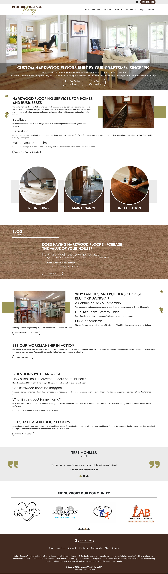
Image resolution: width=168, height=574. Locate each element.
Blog (142, 9)
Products (118, 9)
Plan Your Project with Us (73, 82)
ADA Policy (77, 570)
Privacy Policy (89, 570)
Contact (150, 9)
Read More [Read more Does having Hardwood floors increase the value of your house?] (52, 274)
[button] (81, 477)
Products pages (39, 411)
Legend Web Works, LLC (91, 567)
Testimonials (130, 9)
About (86, 9)
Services (96, 9)
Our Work (107, 9)
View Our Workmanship (95, 82)
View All (84, 456)
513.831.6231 (148, 2)
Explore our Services (20, 411)
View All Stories (18, 235)
